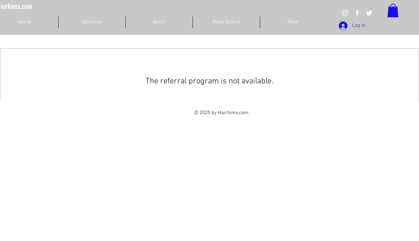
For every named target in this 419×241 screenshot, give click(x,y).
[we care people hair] (357, 13)
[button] (393, 10)
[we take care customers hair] (345, 13)
